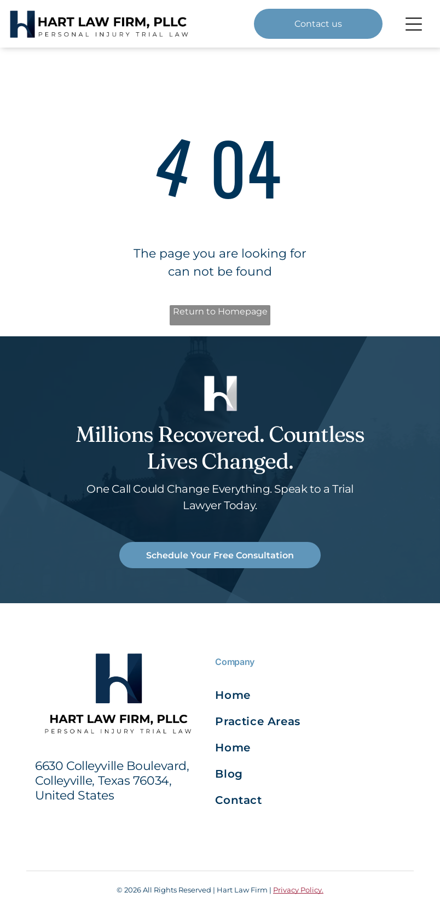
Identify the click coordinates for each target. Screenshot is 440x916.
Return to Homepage (220, 311)
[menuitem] (262, 695)
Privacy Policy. (298, 889)
